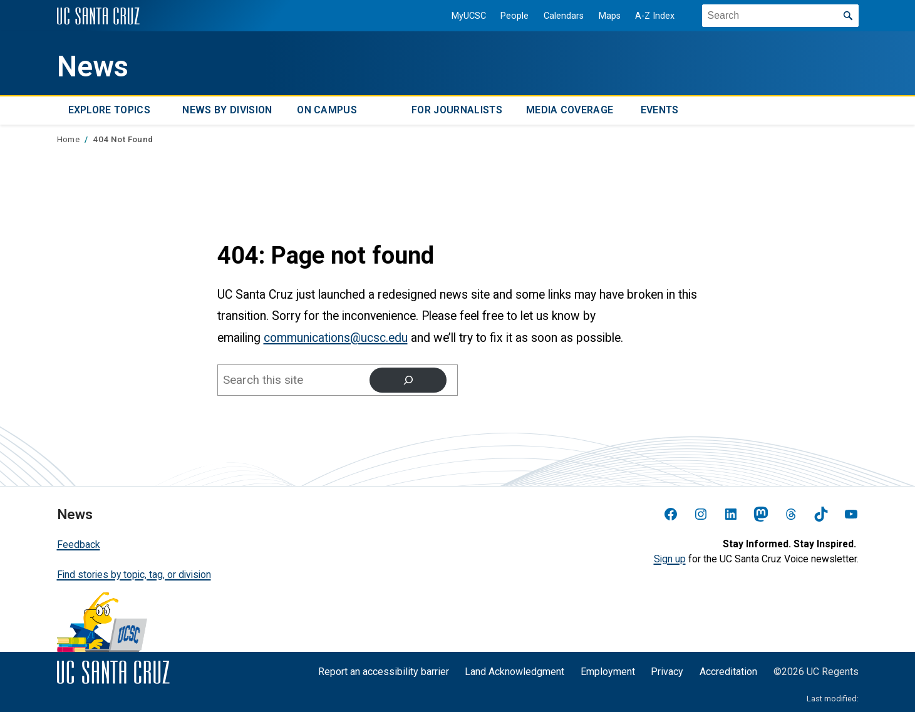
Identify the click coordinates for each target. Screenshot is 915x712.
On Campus (327, 110)
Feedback (78, 544)
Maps (609, 16)
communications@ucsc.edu (336, 338)
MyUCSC (468, 16)
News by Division (227, 110)
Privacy (667, 672)
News (92, 66)
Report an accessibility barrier (383, 672)
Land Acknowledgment (514, 672)
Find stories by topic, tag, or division (134, 574)
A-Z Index (654, 16)
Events (660, 110)
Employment (608, 672)
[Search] (408, 380)
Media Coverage (569, 110)
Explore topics (109, 110)
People (514, 16)
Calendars (563, 16)
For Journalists (456, 110)
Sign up (670, 559)
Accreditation (728, 672)
